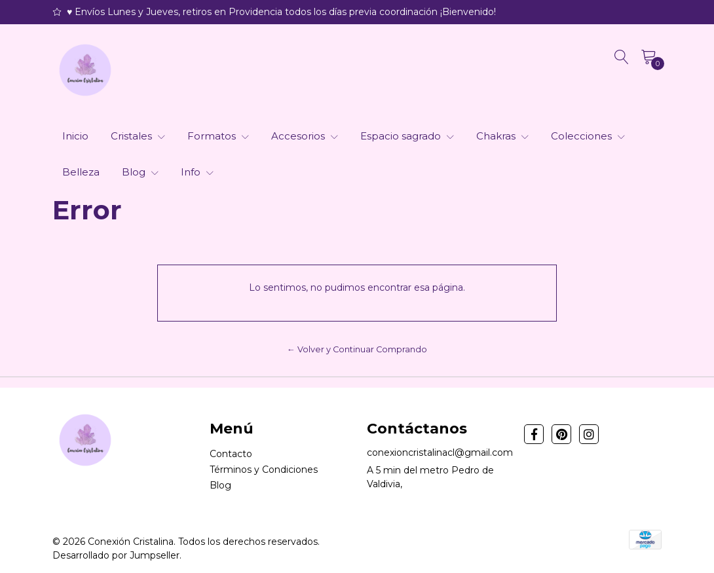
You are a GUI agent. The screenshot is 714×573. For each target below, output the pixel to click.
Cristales (138, 136)
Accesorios (304, 136)
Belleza (81, 172)
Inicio (75, 136)
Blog (140, 172)
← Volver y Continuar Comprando (357, 349)
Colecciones (588, 136)
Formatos (218, 136)
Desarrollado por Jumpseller (115, 555)
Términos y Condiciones (264, 469)
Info (197, 172)
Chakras (502, 136)
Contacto (231, 454)
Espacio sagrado (407, 136)
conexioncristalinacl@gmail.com (440, 452)
